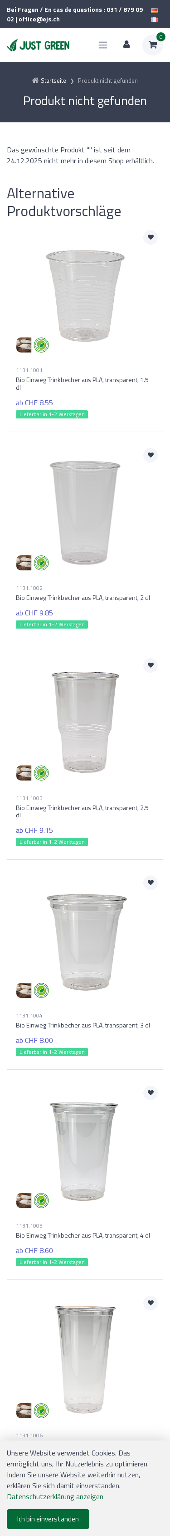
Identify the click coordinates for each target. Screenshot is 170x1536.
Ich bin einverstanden (48, 1519)
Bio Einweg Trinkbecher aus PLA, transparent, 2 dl (83, 597)
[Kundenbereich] (126, 45)
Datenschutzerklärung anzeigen (55, 1496)
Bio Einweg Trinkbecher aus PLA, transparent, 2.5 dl (82, 811)
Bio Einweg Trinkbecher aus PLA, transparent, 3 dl (83, 1025)
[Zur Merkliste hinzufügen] (150, 237)
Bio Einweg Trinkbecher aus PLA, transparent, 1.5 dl (82, 383)
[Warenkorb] (152, 45)
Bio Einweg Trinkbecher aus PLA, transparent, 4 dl (83, 1235)
